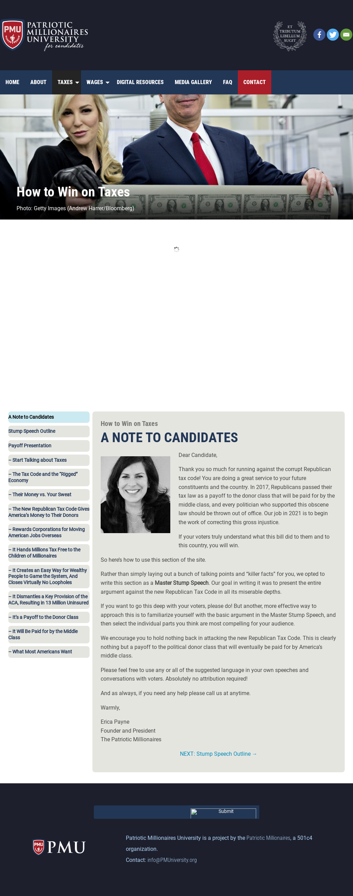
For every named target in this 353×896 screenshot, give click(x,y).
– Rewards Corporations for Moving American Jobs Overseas (46, 533)
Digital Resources (140, 82)
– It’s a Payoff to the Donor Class (43, 617)
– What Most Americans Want (40, 652)
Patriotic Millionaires (268, 838)
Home (12, 82)
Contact (254, 82)
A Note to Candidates (31, 417)
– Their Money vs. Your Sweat (39, 495)
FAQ (227, 82)
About (38, 82)
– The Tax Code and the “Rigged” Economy (43, 477)
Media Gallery (193, 82)
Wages (95, 82)
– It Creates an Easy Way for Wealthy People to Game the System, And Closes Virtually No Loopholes (47, 577)
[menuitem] (12, 82)
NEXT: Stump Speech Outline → (219, 754)
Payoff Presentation (29, 446)
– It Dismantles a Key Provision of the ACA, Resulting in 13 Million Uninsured (48, 600)
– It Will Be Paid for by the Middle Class (43, 635)
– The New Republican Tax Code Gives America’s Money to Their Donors (48, 512)
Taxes (65, 82)
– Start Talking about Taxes (37, 460)
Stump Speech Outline (31, 431)
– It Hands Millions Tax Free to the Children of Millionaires (44, 553)
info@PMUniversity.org (172, 860)
